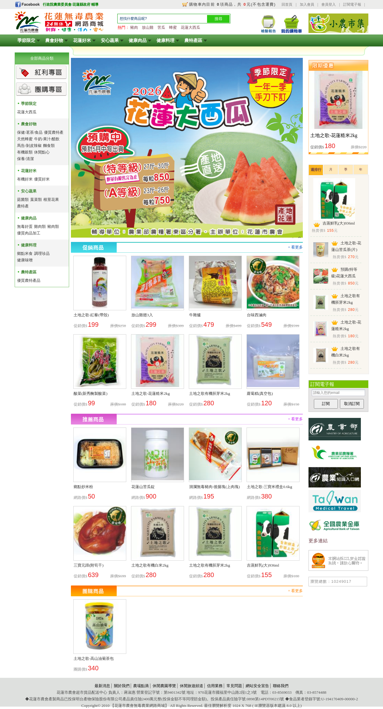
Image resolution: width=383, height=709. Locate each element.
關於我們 (122, 686)
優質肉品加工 (28, 233)
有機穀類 (25, 152)
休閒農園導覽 (164, 686)
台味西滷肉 (256, 315)
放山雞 (147, 27)
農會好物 (54, 40)
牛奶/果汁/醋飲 (47, 139)
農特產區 (193, 40)
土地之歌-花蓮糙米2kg (150, 393)
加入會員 (307, 4)
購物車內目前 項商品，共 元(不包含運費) (232, 4)
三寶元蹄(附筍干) (89, 565)
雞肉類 (40, 226)
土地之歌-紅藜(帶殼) (91, 315)
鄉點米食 (25, 253)
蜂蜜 (173, 27)
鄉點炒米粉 (83, 486)
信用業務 (215, 686)
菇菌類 (23, 199)
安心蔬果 (110, 40)
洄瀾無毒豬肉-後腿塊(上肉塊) (214, 486)
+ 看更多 (295, 247)
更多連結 (318, 540)
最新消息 (102, 686)
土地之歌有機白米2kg (149, 565)
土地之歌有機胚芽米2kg (209, 393)
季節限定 (26, 40)
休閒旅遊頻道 (191, 686)
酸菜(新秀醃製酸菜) (90, 393)
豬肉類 (53, 226)
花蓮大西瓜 (190, 27)
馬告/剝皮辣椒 (29, 145)
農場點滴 (141, 686)
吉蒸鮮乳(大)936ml (263, 565)
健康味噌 (25, 260)
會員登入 (328, 4)
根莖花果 (51, 199)
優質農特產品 (28, 280)
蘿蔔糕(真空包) (260, 393)
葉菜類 (36, 199)
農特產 (23, 206)
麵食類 (49, 145)
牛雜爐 (195, 315)
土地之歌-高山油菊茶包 (94, 658)
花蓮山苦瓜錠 (143, 486)
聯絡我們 (280, 686)
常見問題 (234, 686)
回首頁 (287, 4)
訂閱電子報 (352, 4)
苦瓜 (161, 27)
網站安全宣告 (257, 686)
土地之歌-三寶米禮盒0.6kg (269, 486)
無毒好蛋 (25, 226)
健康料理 (165, 40)
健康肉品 (138, 40)
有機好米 (25, 179)
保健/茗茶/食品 (29, 132)
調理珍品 (42, 253)
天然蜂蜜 (25, 139)
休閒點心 (42, 152)
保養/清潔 (25, 158)
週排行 (316, 170)
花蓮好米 (82, 40)
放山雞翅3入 (142, 315)
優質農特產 (53, 132)
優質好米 (42, 179)
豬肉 (134, 27)
